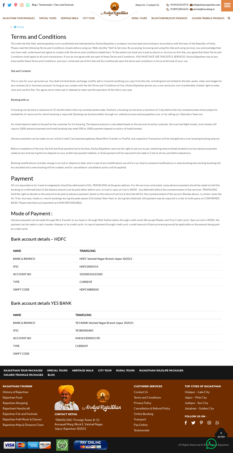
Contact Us (153, 5)
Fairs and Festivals (64, 5)
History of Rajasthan (15, 392)
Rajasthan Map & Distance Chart (23, 424)
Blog (34, 5)
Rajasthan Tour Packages (19, 18)
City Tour (88, 18)
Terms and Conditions (147, 397)
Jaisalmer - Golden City (199, 408)
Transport (140, 419)
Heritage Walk (69, 18)
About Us (140, 5)
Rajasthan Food (12, 397)
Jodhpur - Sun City (196, 403)
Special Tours (47, 18)
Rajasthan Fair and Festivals (20, 413)
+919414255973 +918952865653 (177, 7)
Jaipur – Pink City (196, 397)
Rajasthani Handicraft (16, 408)
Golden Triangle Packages (208, 18)
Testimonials (45, 5)
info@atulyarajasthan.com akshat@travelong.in (205, 7)
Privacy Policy (142, 403)
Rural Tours (139, 18)
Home (19, 27)
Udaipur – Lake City (197, 392)
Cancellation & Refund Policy (152, 408)
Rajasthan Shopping (15, 403)
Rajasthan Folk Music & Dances (22, 419)
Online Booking (143, 413)
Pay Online (141, 424)
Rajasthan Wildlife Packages (169, 18)
